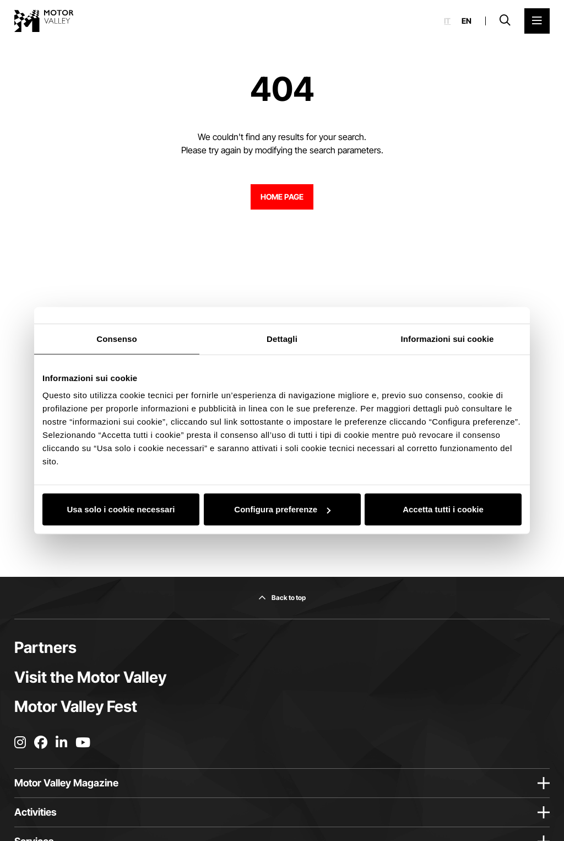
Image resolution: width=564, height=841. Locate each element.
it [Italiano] (447, 21)
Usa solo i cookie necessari (121, 509)
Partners (45, 647)
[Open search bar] (505, 21)
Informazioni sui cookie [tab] (447, 338)
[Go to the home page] (44, 21)
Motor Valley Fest (75, 706)
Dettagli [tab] (282, 338)
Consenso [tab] (116, 338)
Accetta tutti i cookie (443, 509)
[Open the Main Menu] (537, 21)
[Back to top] (282, 598)
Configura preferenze (282, 509)
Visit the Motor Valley (90, 677)
